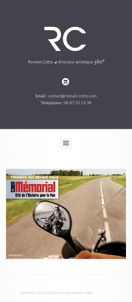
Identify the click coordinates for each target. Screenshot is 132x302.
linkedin (65, 81)
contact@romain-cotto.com (72, 95)
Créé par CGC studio (36, 292)
